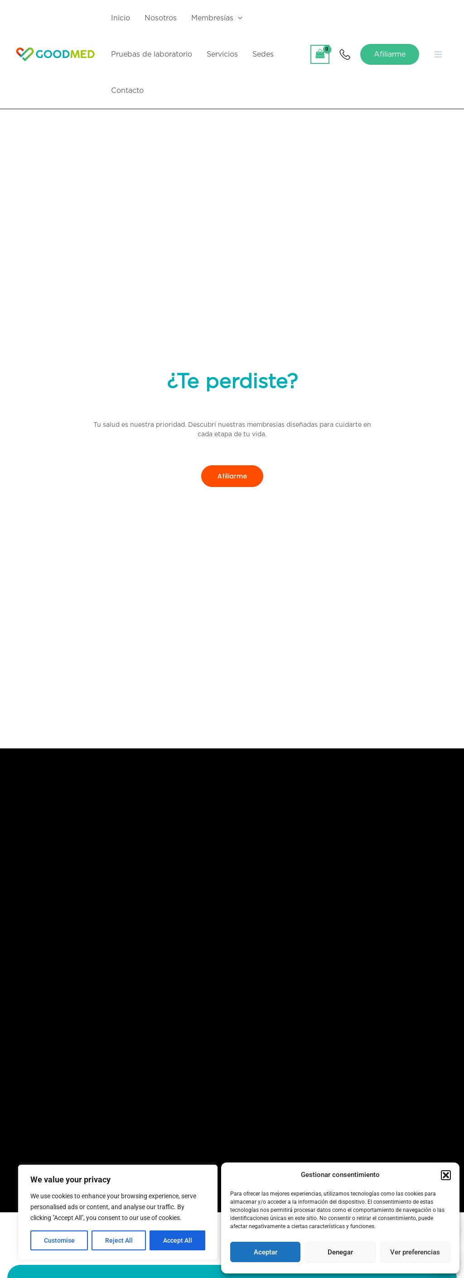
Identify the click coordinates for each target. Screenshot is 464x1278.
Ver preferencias (415, 1252)
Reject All (119, 1240)
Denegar (340, 1252)
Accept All (177, 1240)
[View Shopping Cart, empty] (319, 54)
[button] (445, 1175)
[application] (237, 18)
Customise (59, 1240)
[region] (118, 1212)
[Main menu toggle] (438, 54)
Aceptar (265, 1252)
